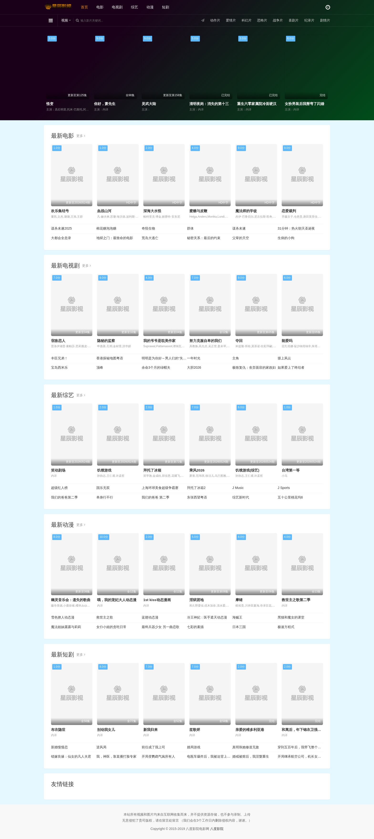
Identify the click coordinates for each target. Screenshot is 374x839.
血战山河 (104, 211)
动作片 (215, 20)
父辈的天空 (240, 238)
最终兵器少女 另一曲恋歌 (160, 627)
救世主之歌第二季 (296, 600)
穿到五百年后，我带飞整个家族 (300, 747)
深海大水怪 (152, 211)
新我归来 (150, 730)
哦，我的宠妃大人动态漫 (116, 600)
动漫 (150, 7)
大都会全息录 (61, 238)
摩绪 (239, 600)
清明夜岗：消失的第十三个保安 (214, 104)
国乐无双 (103, 488)
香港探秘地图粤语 (109, 358)
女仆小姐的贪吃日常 (111, 627)
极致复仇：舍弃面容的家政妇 (254, 367)
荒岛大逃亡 (150, 238)
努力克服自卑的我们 (205, 341)
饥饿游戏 (104, 470)
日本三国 (239, 627)
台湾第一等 (291, 470)
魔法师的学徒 (246, 211)
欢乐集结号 (60, 211)
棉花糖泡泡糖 (106, 228)
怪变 (49, 104)
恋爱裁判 (289, 211)
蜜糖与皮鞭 (198, 211)
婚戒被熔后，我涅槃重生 (250, 756)
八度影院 (216, 829)
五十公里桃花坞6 (290, 497)
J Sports (284, 488)
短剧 (165, 7)
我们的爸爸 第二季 (155, 497)
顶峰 (99, 367)
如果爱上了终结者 (291, 367)
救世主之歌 (104, 617)
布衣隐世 (58, 730)
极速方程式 (286, 627)
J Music (238, 488)
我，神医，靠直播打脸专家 (116, 756)
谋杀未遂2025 (61, 228)
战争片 (278, 20)
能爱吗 (287, 341)
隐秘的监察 (106, 341)
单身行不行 (104, 497)
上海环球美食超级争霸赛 (160, 488)
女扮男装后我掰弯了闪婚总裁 (308, 104)
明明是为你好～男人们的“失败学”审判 (164, 358)
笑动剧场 (58, 470)
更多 (80, 136)
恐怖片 (262, 20)
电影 (100, 7)
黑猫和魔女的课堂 (291, 617)
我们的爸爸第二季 (64, 497)
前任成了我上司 (153, 747)
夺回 (239, 341)
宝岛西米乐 (59, 367)
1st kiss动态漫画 (157, 600)
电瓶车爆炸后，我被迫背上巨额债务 (209, 756)
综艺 (134, 7)
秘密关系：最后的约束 (203, 238)
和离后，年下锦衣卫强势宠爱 (305, 730)
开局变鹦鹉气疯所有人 (158, 756)
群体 (190, 228)
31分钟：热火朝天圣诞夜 (296, 228)
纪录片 (309, 20)
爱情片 (231, 20)
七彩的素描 (195, 627)
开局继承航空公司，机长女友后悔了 (300, 756)
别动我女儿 (106, 730)
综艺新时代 (240, 497)
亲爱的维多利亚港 (249, 730)
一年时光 (193, 358)
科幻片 (247, 20)
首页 (84, 7)
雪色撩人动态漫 (62, 617)
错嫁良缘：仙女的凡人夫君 (71, 756)
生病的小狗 (286, 238)
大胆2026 (194, 367)
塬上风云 (284, 358)
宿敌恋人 (58, 341)
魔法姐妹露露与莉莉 (66, 627)
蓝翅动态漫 (150, 617)
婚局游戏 (193, 747)
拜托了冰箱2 (196, 488)
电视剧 (117, 7)
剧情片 (325, 20)
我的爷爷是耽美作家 (159, 341)
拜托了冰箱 (152, 470)
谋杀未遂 (239, 228)
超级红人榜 (59, 488)
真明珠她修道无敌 (245, 747)
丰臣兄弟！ (59, 358)
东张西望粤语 (197, 497)
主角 (235, 358)
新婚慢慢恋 (59, 747)
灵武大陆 (149, 104)
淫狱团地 (196, 600)
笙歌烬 (194, 730)
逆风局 (101, 747)
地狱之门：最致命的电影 (114, 238)
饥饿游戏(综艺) (247, 470)
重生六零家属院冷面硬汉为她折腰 (264, 104)
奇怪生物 (148, 228)
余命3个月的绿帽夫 (156, 367)
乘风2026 (196, 470)
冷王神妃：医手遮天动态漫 (207, 617)
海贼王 (237, 617)
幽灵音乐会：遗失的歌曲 (70, 600)
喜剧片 (294, 20)
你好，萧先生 (104, 104)
